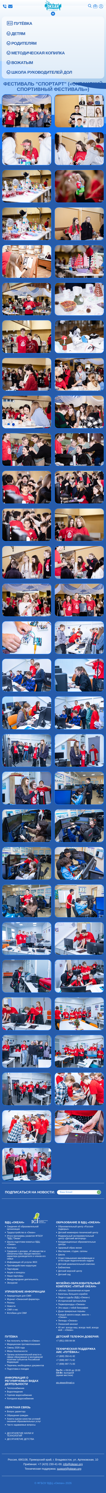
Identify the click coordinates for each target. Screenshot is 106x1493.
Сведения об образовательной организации (23, 1227)
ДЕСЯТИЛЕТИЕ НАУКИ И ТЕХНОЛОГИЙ (20, 1434)
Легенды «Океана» (68, 1320)
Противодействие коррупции (21, 1265)
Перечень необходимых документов (25, 1365)
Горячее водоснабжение (19, 1395)
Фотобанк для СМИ (17, 1313)
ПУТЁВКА (23, 23)
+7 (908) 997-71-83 (65, 1364)
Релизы (10, 1303)
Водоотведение (15, 1391)
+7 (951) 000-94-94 (65, 1341)
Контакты (11, 1248)
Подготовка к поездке (18, 1369)
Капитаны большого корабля (73, 1294)
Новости (11, 1306)
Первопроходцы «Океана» (71, 1304)
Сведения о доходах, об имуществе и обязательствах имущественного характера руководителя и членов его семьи (26, 1255)
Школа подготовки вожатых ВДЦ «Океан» (23, 1243)
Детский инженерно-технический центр (78, 1232)
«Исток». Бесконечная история (74, 1290)
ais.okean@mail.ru (65, 1383)
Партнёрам (12, 1269)
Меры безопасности (17, 1351)
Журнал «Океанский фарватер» (23, 1299)
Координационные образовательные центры (77, 1243)
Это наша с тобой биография (73, 1308)
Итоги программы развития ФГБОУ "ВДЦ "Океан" (25, 1237)
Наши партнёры (15, 1276)
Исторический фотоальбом (72, 1301)
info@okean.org (10, 6)
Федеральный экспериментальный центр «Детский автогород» (76, 1237)
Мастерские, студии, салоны (72, 1251)
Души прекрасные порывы (71, 1311)
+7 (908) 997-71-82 (65, 1360)
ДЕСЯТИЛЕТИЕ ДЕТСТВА (20, 1439)
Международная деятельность (22, 1279)
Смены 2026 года (16, 1347)
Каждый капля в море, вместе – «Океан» (74, 1316)
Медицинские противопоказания (23, 1344)
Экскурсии (12, 1283)
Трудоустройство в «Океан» (21, 1232)
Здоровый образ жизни (70, 1248)
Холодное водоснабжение (20, 1398)
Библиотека (64, 1267)
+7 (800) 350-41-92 (65, 1356)
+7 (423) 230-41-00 (4, 6)
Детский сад (64, 1274)
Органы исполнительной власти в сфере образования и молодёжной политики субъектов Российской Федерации (25, 1358)
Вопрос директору (16, 1411)
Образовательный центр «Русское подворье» (75, 1227)
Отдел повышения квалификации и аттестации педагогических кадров (76, 1259)
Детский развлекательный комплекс (76, 1264)
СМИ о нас (12, 1309)
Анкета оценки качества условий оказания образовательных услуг (24, 1420)
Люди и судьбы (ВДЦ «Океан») (74, 1297)
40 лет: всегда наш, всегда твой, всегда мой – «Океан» (78, 1328)
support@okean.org (69, 1468)
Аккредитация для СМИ (19, 1296)
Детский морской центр (70, 1271)
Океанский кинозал (68, 1324)
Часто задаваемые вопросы (21, 1425)
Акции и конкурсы (16, 1272)
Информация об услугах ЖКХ (22, 1262)
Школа (61, 1255)
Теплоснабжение (15, 1388)
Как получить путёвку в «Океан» (23, 1341)
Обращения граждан (17, 1415)
